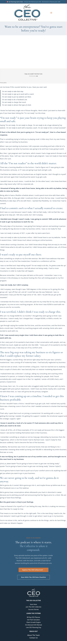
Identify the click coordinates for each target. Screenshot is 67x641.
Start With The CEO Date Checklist (33, 577)
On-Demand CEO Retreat (33, 625)
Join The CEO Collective (33, 607)
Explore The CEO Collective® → (33, 570)
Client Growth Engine (33, 622)
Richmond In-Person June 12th (51, 2)
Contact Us (33, 638)
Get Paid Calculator (33, 620)
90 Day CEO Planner (33, 617)
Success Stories (33, 609)
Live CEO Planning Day (33, 627)
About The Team (33, 635)
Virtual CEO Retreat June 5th (32, 2)
